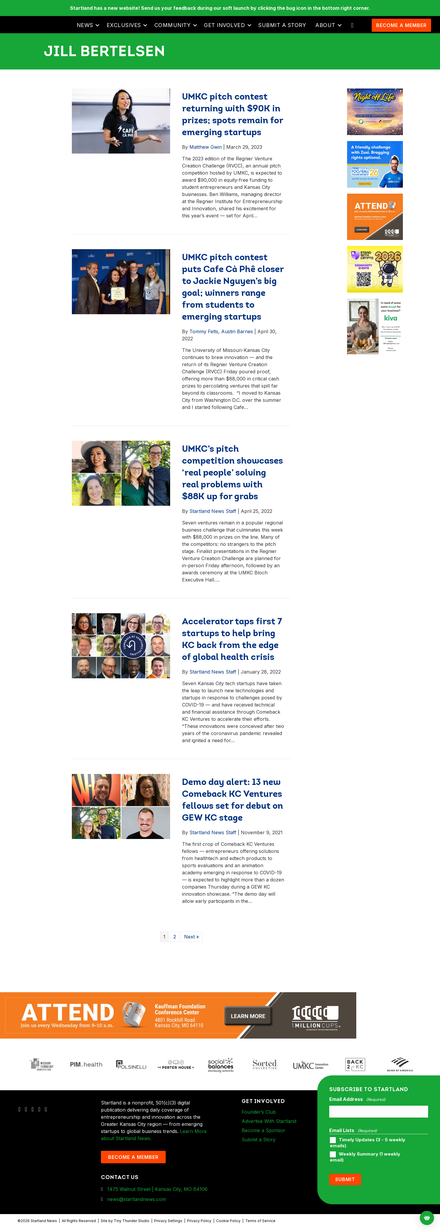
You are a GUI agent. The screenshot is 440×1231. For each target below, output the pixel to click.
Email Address (357, 1099)
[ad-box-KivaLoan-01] (375, 302)
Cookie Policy (228, 1221)
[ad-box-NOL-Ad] (375, 92)
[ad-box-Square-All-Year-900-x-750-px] (375, 249)
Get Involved (224, 25)
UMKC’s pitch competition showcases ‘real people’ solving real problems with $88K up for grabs (232, 473)
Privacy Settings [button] (168, 1221)
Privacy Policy (199, 1221)
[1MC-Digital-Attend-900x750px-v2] (375, 197)
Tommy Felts (203, 331)
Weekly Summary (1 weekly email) (365, 1157)
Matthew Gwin (205, 147)
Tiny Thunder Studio (131, 1221)
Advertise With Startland (269, 1121)
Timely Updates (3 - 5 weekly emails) (367, 1142)
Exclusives (124, 25)
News (85, 25)
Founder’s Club (259, 1112)
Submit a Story (282, 25)
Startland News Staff (212, 511)
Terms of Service (260, 1221)
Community (172, 25)
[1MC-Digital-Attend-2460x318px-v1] (178, 1015)
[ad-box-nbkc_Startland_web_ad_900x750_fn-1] (375, 145)
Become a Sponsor (263, 1130)
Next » (191, 937)
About (325, 25)
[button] (97, 25)
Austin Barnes (237, 331)
